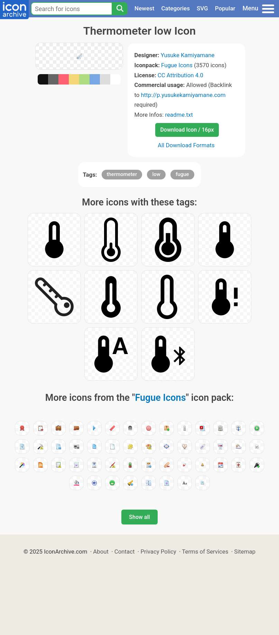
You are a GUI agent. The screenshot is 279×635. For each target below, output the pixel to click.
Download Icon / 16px (187, 129)
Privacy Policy (158, 551)
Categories (175, 8)
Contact (124, 551)
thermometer (122, 174)
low (156, 174)
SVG (202, 8)
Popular (225, 8)
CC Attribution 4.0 (180, 75)
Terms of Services (205, 551)
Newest (144, 8)
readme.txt (179, 114)
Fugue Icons (177, 65)
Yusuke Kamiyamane (188, 55)
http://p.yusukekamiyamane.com (183, 94)
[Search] (120, 8)
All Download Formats (186, 145)
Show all (139, 517)
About (101, 551)
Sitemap (244, 551)
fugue (182, 174)
